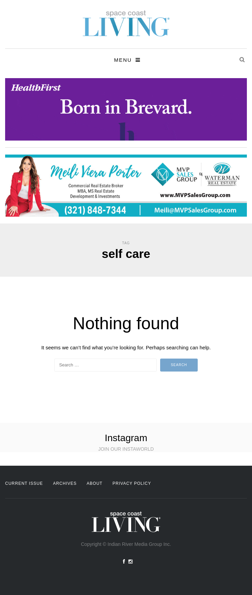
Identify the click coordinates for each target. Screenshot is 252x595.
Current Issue (24, 483)
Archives (64, 483)
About (94, 483)
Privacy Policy (132, 483)
